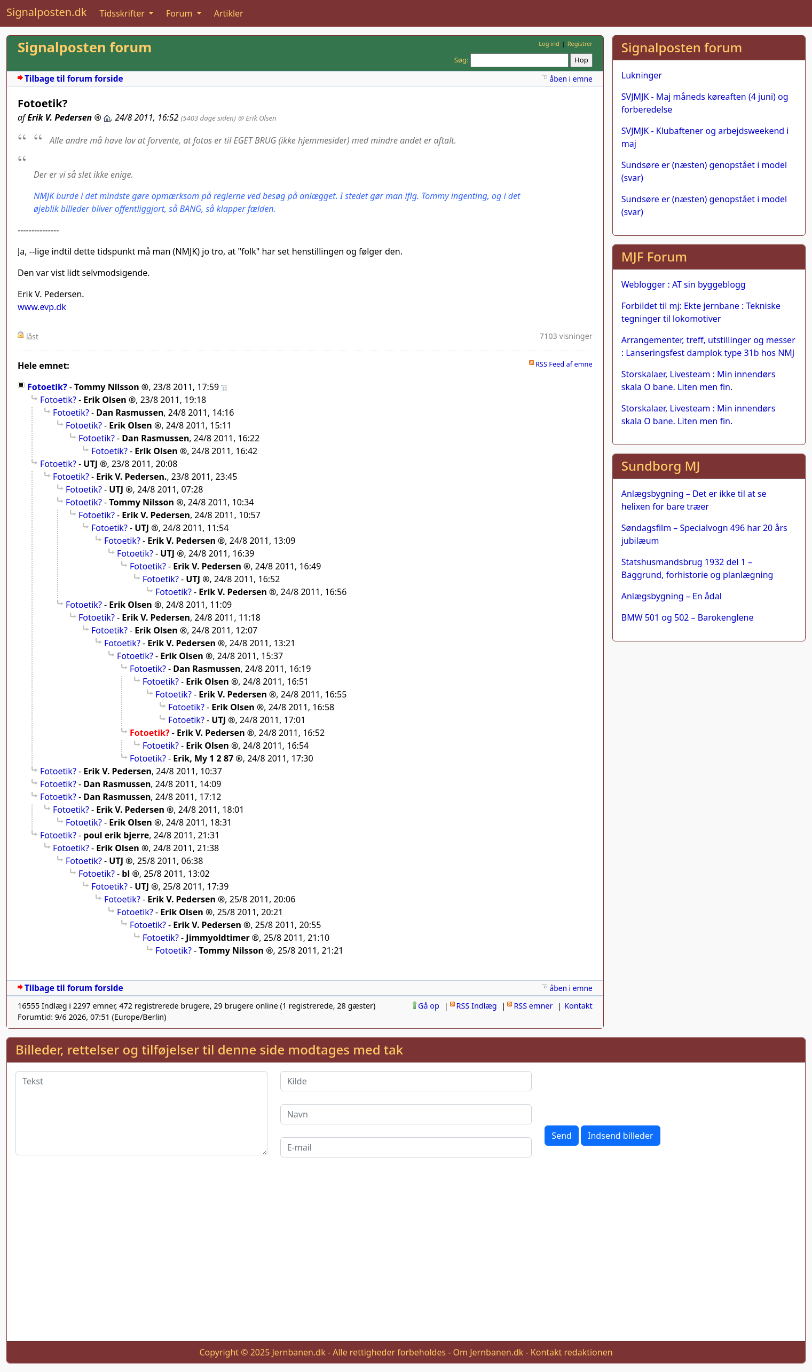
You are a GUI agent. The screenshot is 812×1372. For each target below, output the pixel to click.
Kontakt (578, 1006)
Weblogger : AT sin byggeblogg (683, 284)
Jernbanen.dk (299, 1352)
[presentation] (626, 1092)
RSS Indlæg (476, 1006)
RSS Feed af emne (564, 364)
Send (561, 1135)
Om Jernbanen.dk (488, 1352)
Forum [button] (180, 13)
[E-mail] (406, 1147)
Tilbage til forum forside (74, 78)
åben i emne (570, 79)
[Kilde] (406, 1081)
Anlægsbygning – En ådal (671, 596)
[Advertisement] (406, 1258)
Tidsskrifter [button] (123, 13)
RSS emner (533, 1006)
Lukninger (641, 75)
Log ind (549, 43)
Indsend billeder (620, 1135)
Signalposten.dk (46, 12)
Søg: (461, 60)
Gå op (428, 1006)
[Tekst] (141, 1113)
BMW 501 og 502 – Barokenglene (687, 617)
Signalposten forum (85, 47)
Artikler (228, 13)
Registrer (580, 43)
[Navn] (406, 1114)
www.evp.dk (42, 307)
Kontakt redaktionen (572, 1352)
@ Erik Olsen (257, 118)
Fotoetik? (47, 387)
